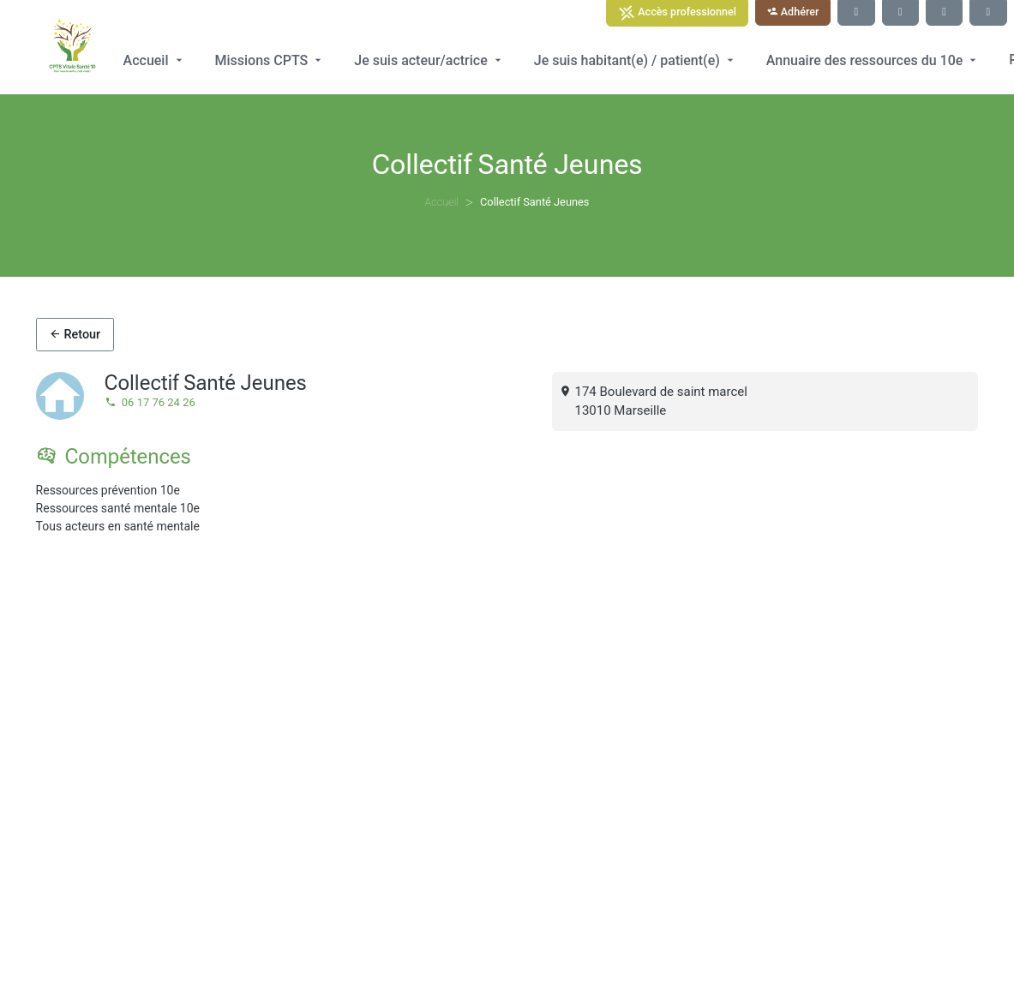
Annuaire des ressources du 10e (873, 60)
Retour (74, 334)
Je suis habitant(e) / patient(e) (635, 60)
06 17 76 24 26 (150, 402)
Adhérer (793, 11)
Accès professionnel (677, 12)
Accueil (154, 60)
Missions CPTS (270, 60)
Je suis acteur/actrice (429, 60)
